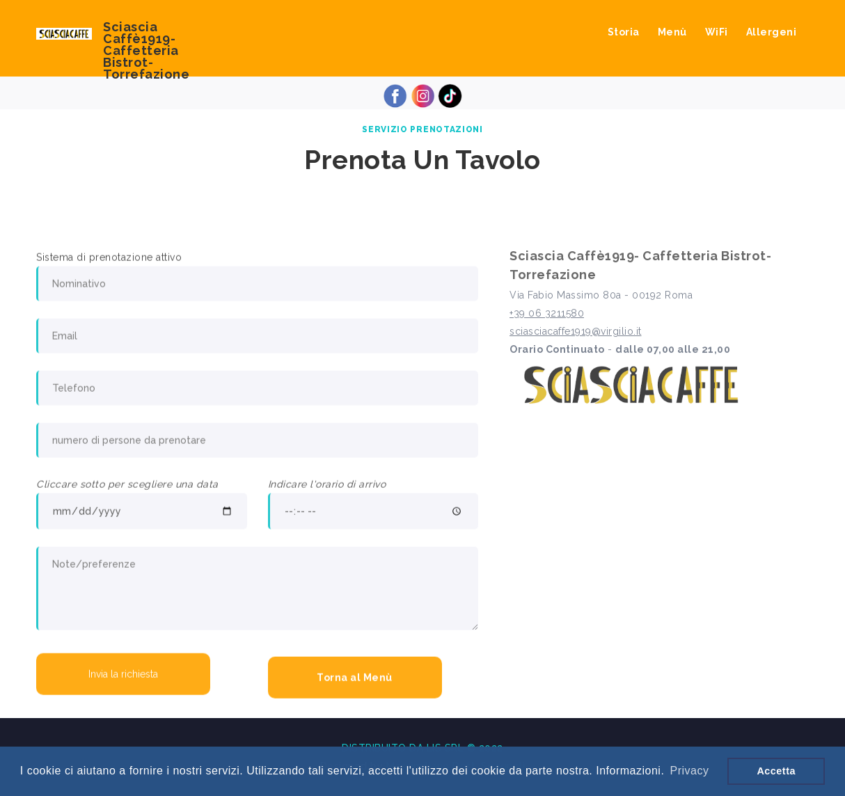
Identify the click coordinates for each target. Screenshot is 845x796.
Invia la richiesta (123, 675)
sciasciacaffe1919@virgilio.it (576, 334)
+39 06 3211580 (547, 315)
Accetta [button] (776, 771)
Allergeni (771, 32)
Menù (672, 32)
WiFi (716, 32)
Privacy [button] (689, 771)
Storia (624, 32)
